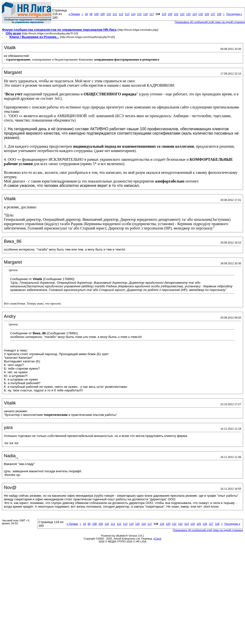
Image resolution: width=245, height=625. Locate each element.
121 (176, 14)
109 (102, 14)
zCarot (157, 538)
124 (194, 14)
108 (96, 14)
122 (182, 14)
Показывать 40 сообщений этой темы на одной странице (210, 22)
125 (201, 14)
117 (151, 14)
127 (213, 14)
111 (115, 14)
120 (170, 14)
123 (188, 14)
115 (139, 14)
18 (86, 14)
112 (121, 14)
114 (133, 14)
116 (145, 14)
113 (127, 14)
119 (164, 14)
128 (219, 14)
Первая (74, 14)
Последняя (234, 14)
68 (90, 14)
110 (108, 14)
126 (207, 14)
